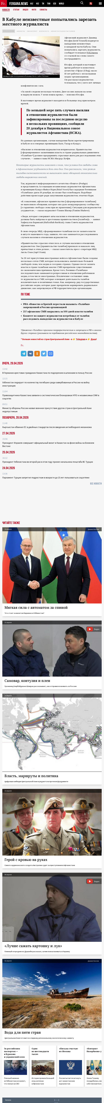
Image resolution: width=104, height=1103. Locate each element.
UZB (55, 3)
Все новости (96, 483)
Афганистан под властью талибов (63, 31)
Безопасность (44, 31)
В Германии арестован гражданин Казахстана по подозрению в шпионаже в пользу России (47, 372)
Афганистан (21, 31)
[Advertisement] (52, 504)
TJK (43, 3)
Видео (25, 10)
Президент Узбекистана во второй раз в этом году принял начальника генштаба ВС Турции (47, 461)
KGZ (37, 3)
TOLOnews (92, 52)
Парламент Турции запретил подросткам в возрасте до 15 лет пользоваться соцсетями (45, 477)
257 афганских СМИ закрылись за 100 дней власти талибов (59, 311)
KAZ (31, 3)
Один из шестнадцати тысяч (40, 1051)
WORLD (62, 3)
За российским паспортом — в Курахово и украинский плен (14, 1052)
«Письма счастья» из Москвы (68, 1050)
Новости (6, 10)
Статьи (16, 10)
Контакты (8, 1100)
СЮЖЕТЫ (43, 10)
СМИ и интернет (32, 31)
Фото (34, 10)
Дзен (93, 339)
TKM (49, 3)
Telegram (80, 339)
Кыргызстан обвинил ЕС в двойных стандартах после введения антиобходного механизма (47, 427)
